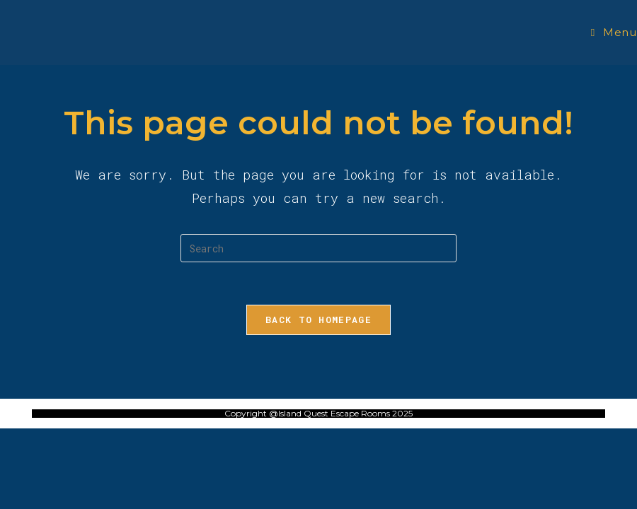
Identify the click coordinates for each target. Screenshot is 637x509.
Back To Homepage (318, 319)
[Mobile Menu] (614, 32)
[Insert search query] (318, 248)
